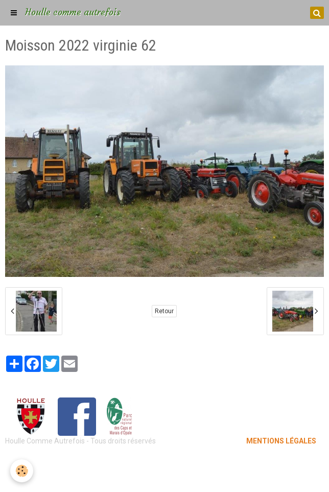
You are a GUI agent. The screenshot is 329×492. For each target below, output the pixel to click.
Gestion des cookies (165, 477)
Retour (164, 311)
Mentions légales (164, 461)
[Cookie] (21, 470)
